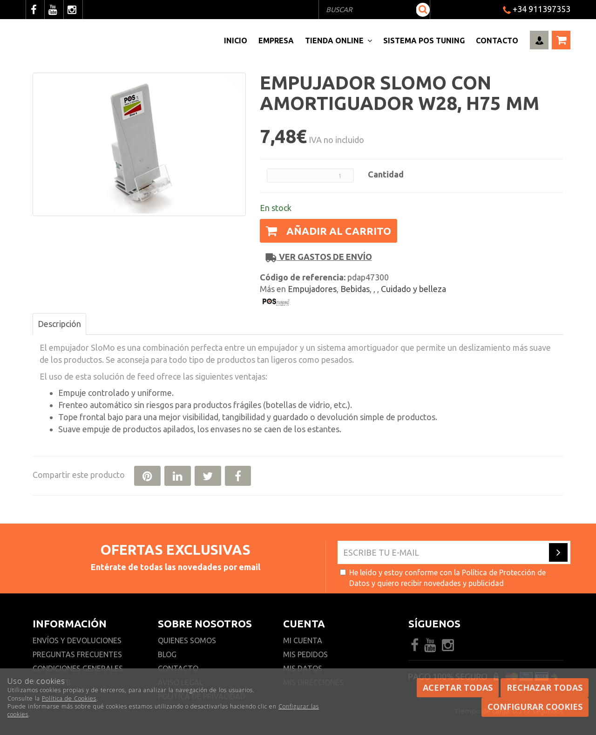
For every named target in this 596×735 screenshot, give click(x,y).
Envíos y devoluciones (78, 640)
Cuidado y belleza (413, 288)
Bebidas (355, 288)
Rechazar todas (544, 687)
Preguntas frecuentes (77, 654)
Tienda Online (338, 40)
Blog (167, 654)
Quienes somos (187, 640)
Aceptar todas (458, 687)
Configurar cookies (535, 706)
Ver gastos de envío (319, 257)
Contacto (497, 40)
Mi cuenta (302, 640)
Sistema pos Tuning (424, 40)
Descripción (59, 323)
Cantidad (386, 174)
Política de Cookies (69, 698)
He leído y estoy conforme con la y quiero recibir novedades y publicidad (443, 577)
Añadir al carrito (328, 231)
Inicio (235, 40)
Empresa (276, 40)
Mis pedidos (305, 654)
